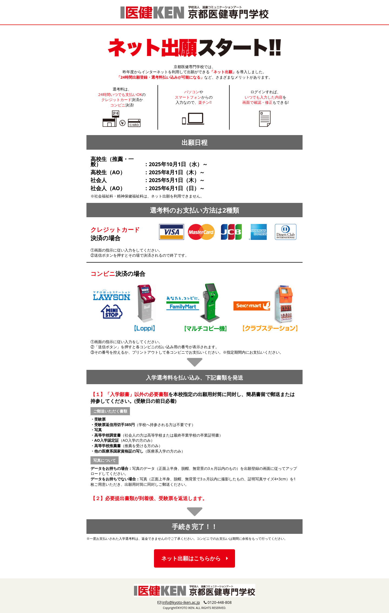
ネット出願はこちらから (194, 558)
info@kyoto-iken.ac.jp (181, 602)
